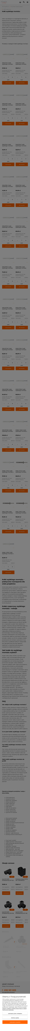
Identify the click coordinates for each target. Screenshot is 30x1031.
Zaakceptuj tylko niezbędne (15, 1013)
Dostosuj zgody (15, 1017)
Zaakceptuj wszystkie (15, 1022)
